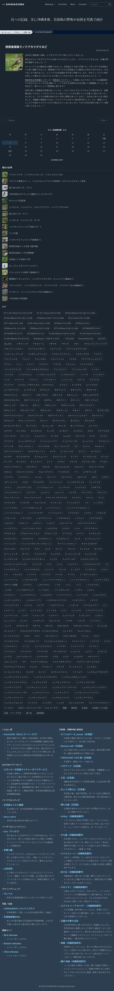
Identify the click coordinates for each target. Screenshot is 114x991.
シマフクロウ (26, 518)
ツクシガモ (36, 564)
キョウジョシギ (59, 456)
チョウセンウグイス (89, 559)
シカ (87, 502)
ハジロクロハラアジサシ (56, 600)
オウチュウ (45, 389)
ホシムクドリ (10, 631)
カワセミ (103, 436)
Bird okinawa (10, 935)
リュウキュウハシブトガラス (86, 692)
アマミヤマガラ (86, 364)
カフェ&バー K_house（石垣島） (77, 734)
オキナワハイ (97, 415)
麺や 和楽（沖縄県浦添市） (74, 961)
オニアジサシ (31, 425)
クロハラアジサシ (46, 472)
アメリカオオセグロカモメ (37, 369)
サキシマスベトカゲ (32, 497)
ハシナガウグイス (28, 595)
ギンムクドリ (36, 461)
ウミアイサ (9, 384)
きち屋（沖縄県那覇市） (73, 834)
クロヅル (8, 472)
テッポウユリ (90, 569)
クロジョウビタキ (62, 466)
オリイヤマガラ (77, 425)
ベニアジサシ (95, 620)
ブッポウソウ (38, 620)
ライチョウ (77, 672)
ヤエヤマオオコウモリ (62, 661)
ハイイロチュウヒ (62, 590)
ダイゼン (26, 554)
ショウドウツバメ (44, 518)
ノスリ (78, 584)
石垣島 (84, 707)
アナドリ (30, 364)
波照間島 (40, 713)
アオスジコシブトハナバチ (95, 343)
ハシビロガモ (46, 595)
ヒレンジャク (9, 620)
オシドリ (44, 420)
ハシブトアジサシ (64, 595)
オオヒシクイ (51, 405)
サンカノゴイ (56, 502)
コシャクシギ (94, 482)
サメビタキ (25, 502)
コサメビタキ (38, 482)
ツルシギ (62, 569)
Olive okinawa (11, 951)
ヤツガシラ (47, 666)
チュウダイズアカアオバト (33, 559)
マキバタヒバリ (51, 636)
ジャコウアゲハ (10, 528)
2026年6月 (57, 130)
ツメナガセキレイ (11, 569)
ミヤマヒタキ (42, 651)
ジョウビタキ (51, 528)
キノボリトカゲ (67, 451)
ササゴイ (90, 497)
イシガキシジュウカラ (46, 374)
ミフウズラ (61, 646)
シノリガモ (98, 502)
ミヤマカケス (10, 651)
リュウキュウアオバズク (97, 672)
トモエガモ (17, 574)
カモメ (90, 430)
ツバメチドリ (72, 564)
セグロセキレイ (45, 538)
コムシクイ (59, 492)
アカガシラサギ (82, 354)
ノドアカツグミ (92, 584)
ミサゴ (107, 641)
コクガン (105, 477)
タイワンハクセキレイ (67, 543)
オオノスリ (75, 400)
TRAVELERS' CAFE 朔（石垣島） (77, 757)
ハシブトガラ (82, 595)
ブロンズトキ (54, 620)
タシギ (48, 549)
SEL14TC (102, 338)
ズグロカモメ (10, 533)
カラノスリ (25, 436)
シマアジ (87, 513)
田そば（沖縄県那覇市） (73, 871)
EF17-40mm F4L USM (13, 323)
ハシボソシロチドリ (12, 600)
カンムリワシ (88, 441)
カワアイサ (80, 436)
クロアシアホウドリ (12, 466)
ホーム (6, 32)
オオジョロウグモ (90, 395)
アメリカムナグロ (79, 369)
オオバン (36, 405)
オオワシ (89, 410)
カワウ (92, 436)
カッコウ (50, 430)
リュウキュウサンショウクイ (94, 687)
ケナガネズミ (64, 472)
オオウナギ (91, 389)
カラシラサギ (10, 436)
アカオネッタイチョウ (37, 354)
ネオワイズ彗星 (11, 584)
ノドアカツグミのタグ (43, 32)
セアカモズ (67, 533)
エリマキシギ (30, 389)
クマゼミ (104, 461)
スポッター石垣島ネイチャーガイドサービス (25, 769)
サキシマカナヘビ (11, 497)
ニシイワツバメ (11, 579)
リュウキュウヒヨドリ (37, 697)
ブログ (16, 32)
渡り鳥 (29, 713)
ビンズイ (24, 620)
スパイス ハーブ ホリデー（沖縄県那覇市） (82, 905)
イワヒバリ (33, 379)
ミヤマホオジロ (59, 651)
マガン (37, 636)
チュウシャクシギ (72, 554)
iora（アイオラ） (12, 831)
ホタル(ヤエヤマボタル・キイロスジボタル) (39, 631)
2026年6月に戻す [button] (57, 160)
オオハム (24, 405)
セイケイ (80, 533)
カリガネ (54, 436)
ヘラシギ (81, 620)
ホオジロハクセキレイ (83, 625)
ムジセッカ (102, 651)
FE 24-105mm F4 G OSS (90, 333)
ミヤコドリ (93, 646)
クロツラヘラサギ (96, 466)
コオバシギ (81, 477)
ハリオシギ (73, 605)
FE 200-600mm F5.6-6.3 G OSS (62, 333)
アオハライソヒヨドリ (13, 348)
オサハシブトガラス (27, 420)
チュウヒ (54, 559)
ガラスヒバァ (104, 441)
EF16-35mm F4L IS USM (79, 318)
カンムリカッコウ (70, 441)
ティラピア (75, 569)
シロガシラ (23, 523)
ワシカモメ (9, 707)
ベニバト (8, 625)
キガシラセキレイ (26, 446)
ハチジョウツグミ (11, 605)
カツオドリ (64, 430)
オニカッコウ (47, 425)
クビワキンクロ (88, 461)
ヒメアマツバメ (11, 615)
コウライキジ (66, 477)
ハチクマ (94, 600)
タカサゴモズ (10, 549)
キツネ (53, 451)
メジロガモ (78, 656)
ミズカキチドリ (11, 646)
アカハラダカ (40, 359)
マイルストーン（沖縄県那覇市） (77, 853)
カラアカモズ (103, 430)
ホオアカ (36, 625)
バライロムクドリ (90, 605)
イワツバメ (19, 379)
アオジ (76, 343)
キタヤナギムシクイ (36, 451)
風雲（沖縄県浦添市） (71, 942)
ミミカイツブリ (77, 646)
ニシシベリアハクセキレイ (53, 579)
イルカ (7, 379)
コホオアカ (95, 487)
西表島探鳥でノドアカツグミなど (26, 47)
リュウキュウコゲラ (12, 687)
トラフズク (46, 574)
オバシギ (62, 425)
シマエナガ (101, 513)
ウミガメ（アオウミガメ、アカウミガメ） (36, 384)
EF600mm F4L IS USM (39, 328)
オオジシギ (57, 395)
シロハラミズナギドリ (86, 523)
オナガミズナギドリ (12, 425)
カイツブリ (93, 425)
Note (72, 4)
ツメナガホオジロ (31, 569)
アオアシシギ (22, 343)
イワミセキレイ (49, 379)
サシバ (101, 497)
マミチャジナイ (78, 641)
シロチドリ (37, 523)
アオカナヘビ (38, 343)
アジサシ (8, 364)
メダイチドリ (93, 656)
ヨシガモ (30, 672)
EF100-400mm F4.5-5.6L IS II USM (80, 313)
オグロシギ (9, 420)
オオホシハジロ (68, 405)
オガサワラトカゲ (35, 415)
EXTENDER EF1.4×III (13, 333)
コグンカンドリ (11, 482)
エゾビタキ (76, 384)
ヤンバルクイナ (75, 666)
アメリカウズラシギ (12, 369)
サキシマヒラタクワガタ (56, 497)
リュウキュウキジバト (61, 682)
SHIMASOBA (13, 4)
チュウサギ (55, 554)
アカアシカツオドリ (36, 348)
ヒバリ (64, 610)
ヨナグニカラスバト (59, 672)
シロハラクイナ (66, 523)
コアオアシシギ (89, 472)
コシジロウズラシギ (75, 482)
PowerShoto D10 (85, 338)
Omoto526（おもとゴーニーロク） (21, 734)
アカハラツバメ (57, 359)
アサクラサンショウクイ (91, 359)
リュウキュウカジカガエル (15, 682)
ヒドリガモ (51, 610)
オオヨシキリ (46, 410)
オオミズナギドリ (87, 405)
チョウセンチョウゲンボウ (15, 564)
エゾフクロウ (92, 384)
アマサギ (57, 364)
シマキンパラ (10, 518)
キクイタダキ (44, 446)
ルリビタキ (47, 702)
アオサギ (53, 343)
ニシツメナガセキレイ (79, 579)
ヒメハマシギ (68, 615)
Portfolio (62, 4)
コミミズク (31, 492)
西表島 (74, 707)
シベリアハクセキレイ (13, 513)
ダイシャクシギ (11, 554)
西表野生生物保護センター (36, 80)
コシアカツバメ (55, 482)
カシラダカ (21, 430)
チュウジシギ (90, 554)
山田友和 (8, 868)
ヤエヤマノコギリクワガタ (88, 661)
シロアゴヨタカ (95, 518)
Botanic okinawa (12, 943)
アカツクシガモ (11, 359)
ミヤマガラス (26, 651)
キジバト (86, 446)
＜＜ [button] (50, 130)
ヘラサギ (68, 620)
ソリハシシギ (10, 543)
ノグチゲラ (27, 584)
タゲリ (37, 549)
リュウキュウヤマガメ (83, 697)
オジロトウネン (59, 420)
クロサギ (46, 466)
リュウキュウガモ (39, 682)
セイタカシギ (94, 533)
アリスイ (95, 369)
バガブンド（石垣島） (71, 766)
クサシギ (73, 461)
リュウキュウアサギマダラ (45, 677)
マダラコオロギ (69, 636)
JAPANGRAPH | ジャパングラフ (19, 908)
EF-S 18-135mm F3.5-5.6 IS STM (18, 313)
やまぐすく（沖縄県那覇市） (75, 887)
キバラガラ (95, 451)
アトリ (19, 364)
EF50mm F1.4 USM (62, 323)
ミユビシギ (75, 651)
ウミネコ (63, 384)
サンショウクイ (73, 502)
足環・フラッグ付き (12, 713)
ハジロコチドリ (78, 600)
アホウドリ (44, 364)
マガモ (27, 636)
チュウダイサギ (11, 559)
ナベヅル (71, 574)
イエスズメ (9, 374)
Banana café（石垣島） (73, 745)
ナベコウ (59, 574)
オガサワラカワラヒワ (13, 415)
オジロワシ (75, 420)
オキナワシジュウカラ (77, 415)
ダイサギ (98, 549)
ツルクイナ (49, 569)
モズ (24, 661)
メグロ (55, 656)
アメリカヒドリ (60, 369)
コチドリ (8, 487)
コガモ (94, 477)
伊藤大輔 (8, 849)
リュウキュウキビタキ (85, 682)
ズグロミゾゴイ (51, 533)
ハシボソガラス (99, 595)
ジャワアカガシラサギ (31, 528)
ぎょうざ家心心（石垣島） (74, 789)
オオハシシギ (10, 405)
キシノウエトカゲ (62, 446)
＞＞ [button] (64, 130)
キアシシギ (9, 446)
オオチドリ (61, 400)
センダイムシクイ (92, 538)
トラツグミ (31, 574)
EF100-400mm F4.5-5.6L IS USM (18, 318)
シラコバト (79, 518)
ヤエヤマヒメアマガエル (14, 666)
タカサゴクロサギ (89, 543)
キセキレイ (100, 446)
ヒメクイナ (53, 615)
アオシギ (65, 343)
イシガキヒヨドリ (68, 374)
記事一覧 (27, 32)
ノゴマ (57, 584)
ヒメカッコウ (38, 615)
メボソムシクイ (11, 661)
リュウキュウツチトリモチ (15, 692)
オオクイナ (27, 395)
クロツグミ (79, 466)
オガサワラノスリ (55, 415)
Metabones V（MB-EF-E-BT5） (47, 338)
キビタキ (8, 456)
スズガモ (66, 528)
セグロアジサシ (10, 538)
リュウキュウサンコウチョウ (64, 687)
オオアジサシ (76, 389)
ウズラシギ (94, 379)
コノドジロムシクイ (45, 487)
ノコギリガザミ (43, 584)
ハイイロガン (44, 590)
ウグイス (81, 379)
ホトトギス (68, 631)
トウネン (105, 569)
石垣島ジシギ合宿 (99, 707)
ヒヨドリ (99, 615)
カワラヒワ (9, 441)
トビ (6, 574)
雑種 (65, 707)
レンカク (60, 702)
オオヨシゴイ (62, 410)
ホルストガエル (84, 631)
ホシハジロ (102, 625)
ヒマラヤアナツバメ (94, 610)
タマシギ (71, 549)
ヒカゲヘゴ (9, 610)
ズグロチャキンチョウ (29, 533)
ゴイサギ (72, 492)
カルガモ (67, 436)
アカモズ (72, 359)
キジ (76, 446)
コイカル (38, 477)
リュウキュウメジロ (60, 697)
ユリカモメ (91, 666)
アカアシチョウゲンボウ (76, 348)
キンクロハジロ (89, 456)
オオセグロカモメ (11, 400)
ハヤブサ (40, 605)
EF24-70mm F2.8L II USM (39, 323)
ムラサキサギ (42, 656)
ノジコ (68, 584)
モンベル (8, 893)
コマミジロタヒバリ (12, 492)
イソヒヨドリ (98, 374)
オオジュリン (72, 395)
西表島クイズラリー (61, 80)
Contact (82, 4)
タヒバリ (59, 549)
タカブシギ (25, 549)
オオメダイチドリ (28, 410)
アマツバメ (70, 364)
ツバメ (59, 564)
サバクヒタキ (9, 502)
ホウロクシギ (22, 625)
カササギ (8, 430)
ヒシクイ (22, 610)
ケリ (76, 472)
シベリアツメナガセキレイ (77, 507)
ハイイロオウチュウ (25, 590)
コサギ (25, 482)
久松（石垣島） (68, 777)
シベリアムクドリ (55, 513)
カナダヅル (78, 430)
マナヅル (85, 636)
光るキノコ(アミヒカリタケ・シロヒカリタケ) (38, 707)
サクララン (76, 497)
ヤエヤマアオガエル (39, 661)
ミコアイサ (94, 641)
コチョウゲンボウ (24, 487)
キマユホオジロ (23, 456)
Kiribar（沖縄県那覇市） (73, 816)
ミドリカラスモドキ (43, 646)
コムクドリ (45, 492)
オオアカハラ (60, 389)
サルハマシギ (40, 502)
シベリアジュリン (53, 507)
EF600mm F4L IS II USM (14, 328)
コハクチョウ (80, 487)
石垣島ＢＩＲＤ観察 (13, 804)
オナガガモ (89, 420)
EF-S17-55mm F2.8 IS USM (49, 313)
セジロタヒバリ (63, 538)
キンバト (105, 456)
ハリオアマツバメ (56, 605)
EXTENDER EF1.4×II (91, 328)
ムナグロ (8, 656)
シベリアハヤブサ (35, 513)
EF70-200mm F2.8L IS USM (66, 328)
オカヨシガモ (103, 410)
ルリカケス (33, 702)
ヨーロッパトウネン (12, 672)
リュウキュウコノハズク (36, 687)
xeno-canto (10, 816)
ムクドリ (89, 651)
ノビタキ (8, 590)
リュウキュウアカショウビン (16, 677)
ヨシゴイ (42, 672)
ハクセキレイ (10, 595)
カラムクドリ (40, 436)
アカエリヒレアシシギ (13, 354)
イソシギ (84, 374)
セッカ (77, 538)
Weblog (50, 4)
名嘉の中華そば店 (69, 920)
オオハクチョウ (91, 400)
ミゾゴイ (26, 646)
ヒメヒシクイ (85, 615)
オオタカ (48, 400)
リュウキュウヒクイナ (13, 697)
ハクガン (90, 590)
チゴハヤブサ (40, 554)
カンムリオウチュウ (27, 441)
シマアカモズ (73, 513)
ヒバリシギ (76, 610)
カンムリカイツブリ (49, 441)
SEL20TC (8, 343)
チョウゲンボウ (69, 559)
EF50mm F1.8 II (82, 323)
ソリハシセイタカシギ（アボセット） (36, 543)
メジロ (66, 656)
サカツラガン (87, 492)
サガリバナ (102, 492)
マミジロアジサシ (11, 641)
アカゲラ (97, 354)
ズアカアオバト (91, 528)
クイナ (50, 461)
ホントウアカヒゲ (11, 636)
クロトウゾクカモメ (25, 472)
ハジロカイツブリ (33, 600)
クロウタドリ (31, 466)
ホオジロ (49, 625)
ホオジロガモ (63, 625)
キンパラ (8, 461)
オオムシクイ (10, 410)
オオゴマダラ (42, 395)
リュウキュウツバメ (40, 692)
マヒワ (96, 636)
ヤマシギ (60, 666)
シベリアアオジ (11, 507)
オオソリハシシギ (31, 400)
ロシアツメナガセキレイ (99, 702)
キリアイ (74, 456)
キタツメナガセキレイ (13, 451)
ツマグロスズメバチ (91, 564)
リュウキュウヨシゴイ (13, 702)
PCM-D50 (69, 338)
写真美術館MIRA (12, 916)
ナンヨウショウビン (88, 574)
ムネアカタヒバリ (24, 656)
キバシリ (82, 451)
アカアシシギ (55, 348)
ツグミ (49, 564)
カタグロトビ (36, 430)
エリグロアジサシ (11, 389)
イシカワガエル (25, 374)
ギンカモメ (21, 461)
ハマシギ (28, 605)
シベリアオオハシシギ (31, 507)
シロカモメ (9, 523)
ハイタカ (78, 590)
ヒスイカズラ (36, 610)
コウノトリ (51, 477)
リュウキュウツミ (61, 692)
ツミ (107, 564)
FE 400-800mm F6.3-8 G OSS (16, 338)
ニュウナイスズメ (101, 579)
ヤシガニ (34, 666)
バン (105, 605)
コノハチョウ (64, 487)
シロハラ (50, 523)
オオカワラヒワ (11, 395)
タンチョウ (84, 549)
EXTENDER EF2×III (35, 333)
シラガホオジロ (63, 518)
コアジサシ (9, 477)
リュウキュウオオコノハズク (74, 677)
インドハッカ (67, 379)
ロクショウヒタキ (76, 702)
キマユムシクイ (41, 456)
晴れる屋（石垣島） (70, 804)
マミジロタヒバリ (31, 641)
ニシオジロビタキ (30, 579)
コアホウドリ (24, 477)
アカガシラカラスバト (61, 354)
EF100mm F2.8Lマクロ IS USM (50, 318)
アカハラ (26, 359)
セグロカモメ (28, 538)
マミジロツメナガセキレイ (55, 641)
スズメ (77, 528)
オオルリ (76, 410)
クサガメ (61, 461)
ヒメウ (25, 615)
